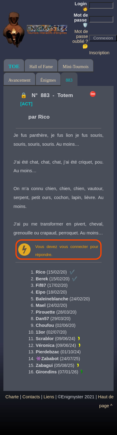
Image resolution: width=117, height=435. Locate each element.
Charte (12, 396)
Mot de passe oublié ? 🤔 (80, 39)
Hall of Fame (41, 66)
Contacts (31, 396)
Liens (49, 396)
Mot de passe (81, 20)
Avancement (19, 80)
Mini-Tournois (76, 66)
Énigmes (48, 80)
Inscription (99, 52)
